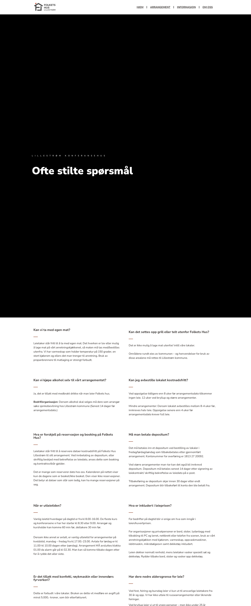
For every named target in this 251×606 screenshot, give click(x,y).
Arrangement (160, 7)
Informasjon (186, 7)
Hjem (140, 7)
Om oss (207, 7)
